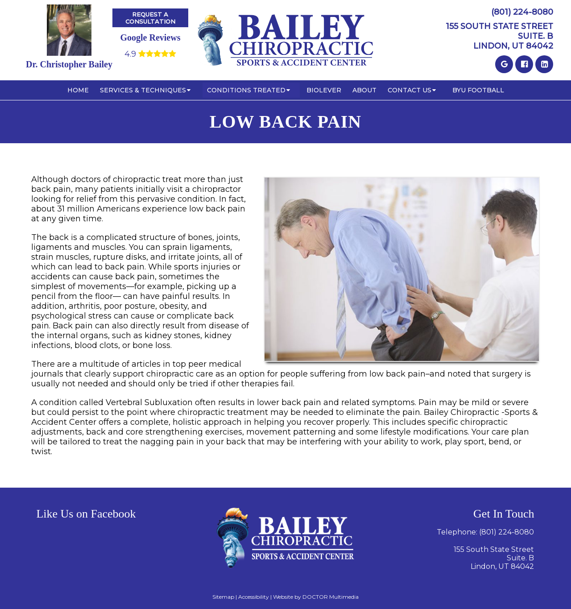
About (364, 90)
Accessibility (253, 596)
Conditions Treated (246, 90)
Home (78, 90)
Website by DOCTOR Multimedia (316, 596)
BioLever (323, 90)
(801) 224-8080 (522, 12)
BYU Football (478, 90)
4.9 (150, 54)
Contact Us (409, 90)
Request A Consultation (150, 18)
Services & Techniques (143, 90)
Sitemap (223, 596)
